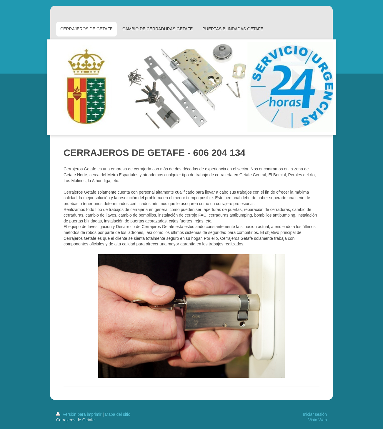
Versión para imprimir (79, 414)
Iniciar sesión (315, 414)
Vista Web (317, 420)
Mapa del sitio (117, 414)
